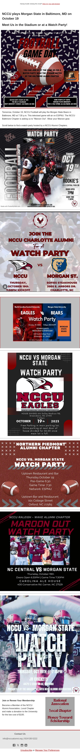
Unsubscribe (26, 750)
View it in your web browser (51, 4)
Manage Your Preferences (47, 750)
